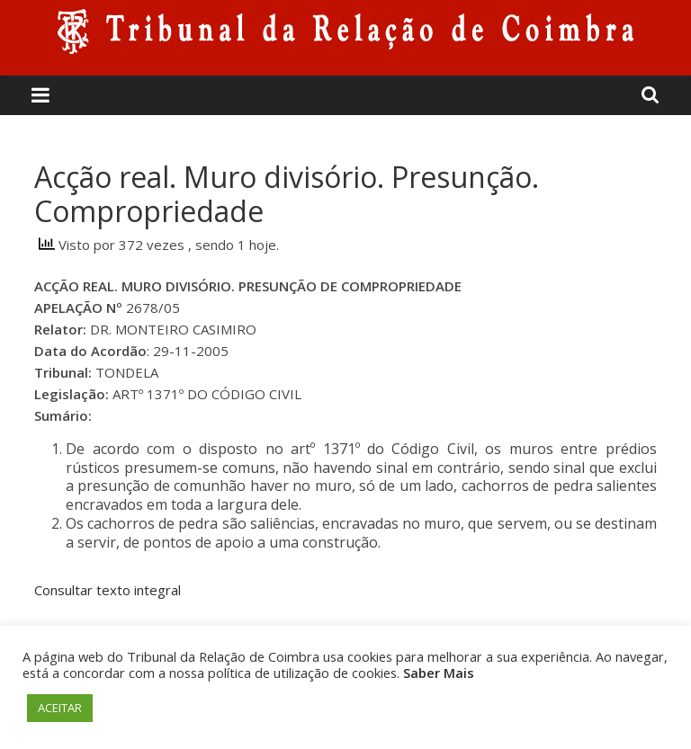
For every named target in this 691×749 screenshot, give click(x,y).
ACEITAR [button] (60, 708)
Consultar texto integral (107, 590)
